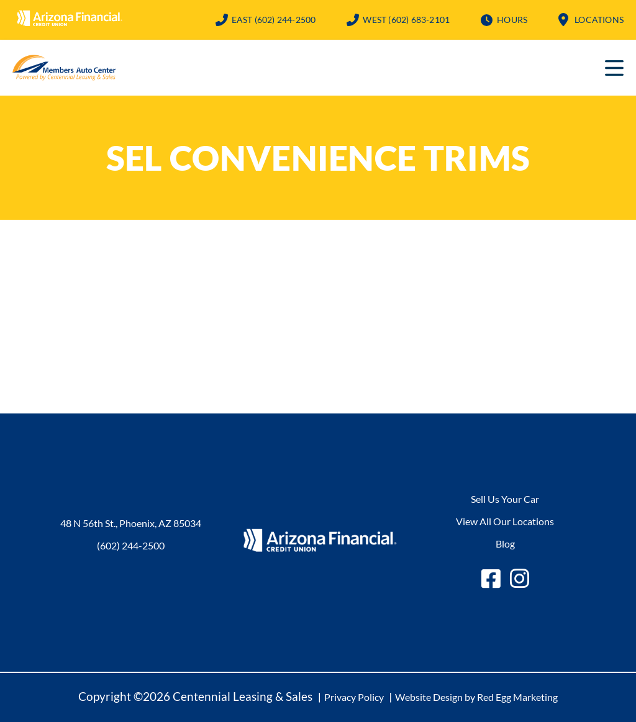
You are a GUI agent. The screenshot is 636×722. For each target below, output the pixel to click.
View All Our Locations (505, 521)
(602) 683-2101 (406, 19)
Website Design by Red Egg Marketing (476, 697)
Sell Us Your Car (505, 499)
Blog (505, 543)
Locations (599, 19)
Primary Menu (614, 67)
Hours (512, 19)
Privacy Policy (354, 697)
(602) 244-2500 (274, 19)
